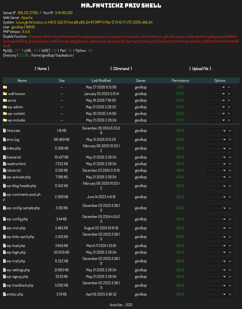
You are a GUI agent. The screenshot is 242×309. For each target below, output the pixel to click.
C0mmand (121, 68)
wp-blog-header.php (21, 185)
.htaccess (13, 130)
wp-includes (16, 120)
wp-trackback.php (20, 285)
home (36, 55)
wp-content (16, 113)
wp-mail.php (16, 261)
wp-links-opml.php (20, 236)
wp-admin (15, 106)
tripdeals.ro (64, 55)
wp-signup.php (17, 276)
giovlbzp (48, 55)
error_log (13, 139)
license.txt (14, 157)
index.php (14, 148)
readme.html (16, 163)
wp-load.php (16, 245)
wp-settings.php (18, 269)
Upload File (200, 68)
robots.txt (14, 170)
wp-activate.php (19, 177)
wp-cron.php (16, 227)
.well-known (16, 93)
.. (8, 87)
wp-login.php (16, 252)
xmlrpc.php (15, 294)
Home (42, 68)
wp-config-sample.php (23, 207)
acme (12, 100)
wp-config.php (17, 219)
